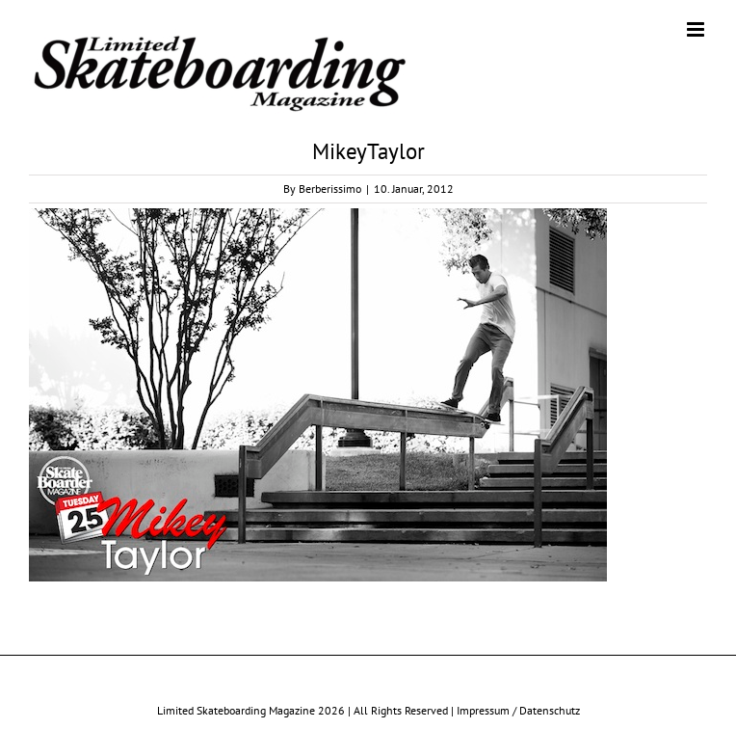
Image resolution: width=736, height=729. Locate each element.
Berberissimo (330, 188)
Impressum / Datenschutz (518, 710)
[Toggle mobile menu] (697, 29)
